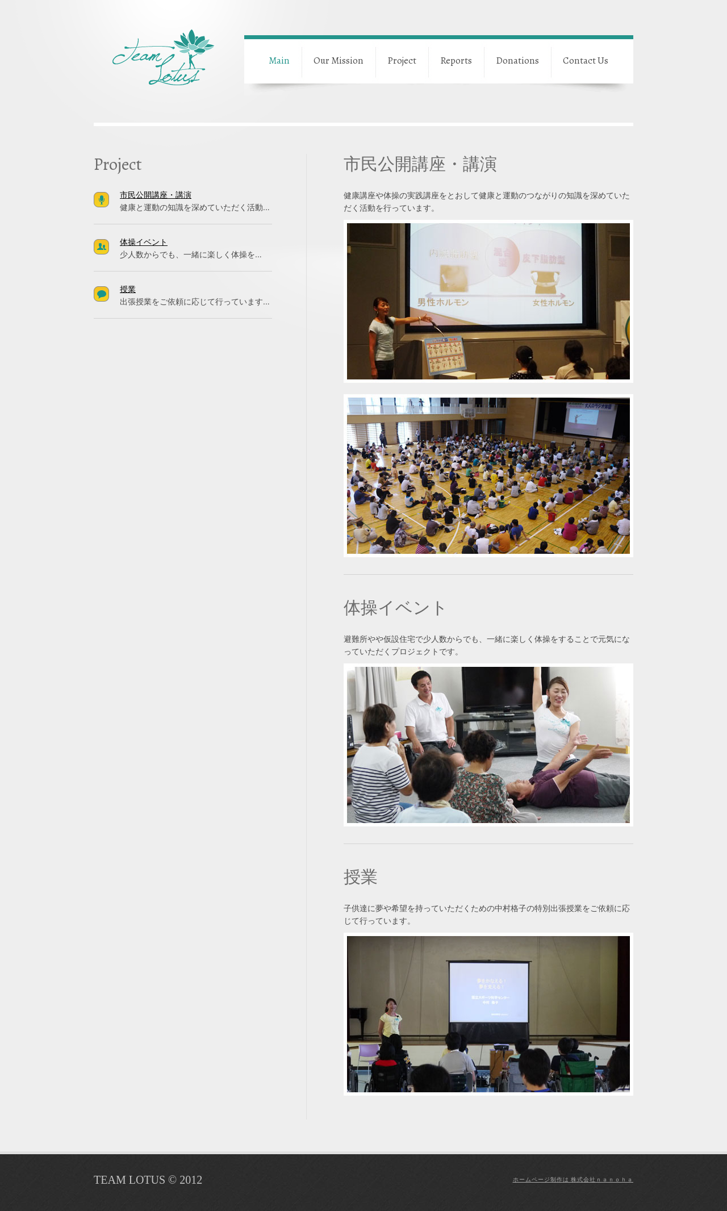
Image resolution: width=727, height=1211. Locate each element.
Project (401, 60)
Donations (517, 60)
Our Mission (339, 60)
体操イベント (144, 242)
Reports (456, 60)
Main (279, 60)
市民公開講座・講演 (155, 194)
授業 (128, 289)
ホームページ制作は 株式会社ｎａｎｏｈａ (573, 1179)
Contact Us (585, 60)
